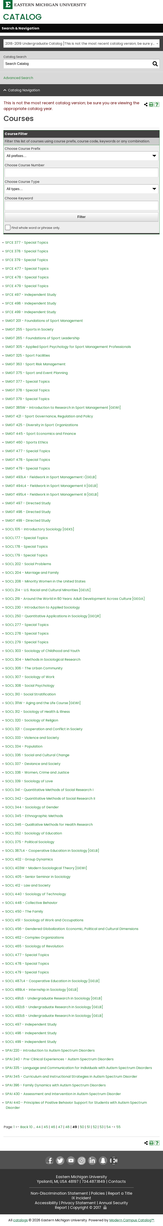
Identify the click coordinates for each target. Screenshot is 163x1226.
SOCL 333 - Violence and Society (32, 737)
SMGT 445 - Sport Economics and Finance (40, 433)
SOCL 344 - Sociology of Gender (32, 807)
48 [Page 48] (67, 1127)
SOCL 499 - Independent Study (30, 1041)
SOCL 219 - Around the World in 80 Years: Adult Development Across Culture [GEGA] (75, 598)
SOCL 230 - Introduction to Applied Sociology (42, 607)
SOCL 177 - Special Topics (26, 537)
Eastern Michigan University (81, 1176)
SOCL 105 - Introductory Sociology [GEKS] (39, 529)
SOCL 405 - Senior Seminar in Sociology (37, 876)
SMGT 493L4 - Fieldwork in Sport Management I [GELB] (50, 477)
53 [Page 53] (102, 1127)
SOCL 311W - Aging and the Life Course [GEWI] (43, 703)
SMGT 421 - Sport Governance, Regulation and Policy (49, 416)
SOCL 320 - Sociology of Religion (31, 720)
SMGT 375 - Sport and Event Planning (36, 372)
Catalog (22, 16)
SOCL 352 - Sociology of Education (33, 833)
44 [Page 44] (38, 1127)
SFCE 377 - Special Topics (26, 242)
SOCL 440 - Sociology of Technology (35, 894)
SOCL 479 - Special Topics (27, 972)
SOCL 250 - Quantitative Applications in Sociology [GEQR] (53, 616)
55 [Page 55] (118, 1127)
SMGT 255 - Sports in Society (29, 329)
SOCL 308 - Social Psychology (29, 685)
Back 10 (26, 1127)
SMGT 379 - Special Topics (27, 398)
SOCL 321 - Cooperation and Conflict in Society (44, 729)
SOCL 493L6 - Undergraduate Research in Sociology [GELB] (54, 1015)
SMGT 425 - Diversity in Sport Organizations (41, 425)
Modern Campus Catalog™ (131, 1220)
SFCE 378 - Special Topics (26, 251)
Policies (98, 1193)
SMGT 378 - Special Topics (27, 390)
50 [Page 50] (82, 1127)
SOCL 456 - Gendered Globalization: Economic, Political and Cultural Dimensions (71, 928)
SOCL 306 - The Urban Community (34, 668)
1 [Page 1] (14, 1127)
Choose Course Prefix (22, 148)
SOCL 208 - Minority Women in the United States (45, 581)
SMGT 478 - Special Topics (27, 459)
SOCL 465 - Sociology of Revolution (34, 946)
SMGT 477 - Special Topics (27, 451)
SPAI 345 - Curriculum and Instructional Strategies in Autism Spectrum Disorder (71, 1076)
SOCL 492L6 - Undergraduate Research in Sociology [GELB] (54, 1007)
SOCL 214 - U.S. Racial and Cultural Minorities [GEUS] (48, 590)
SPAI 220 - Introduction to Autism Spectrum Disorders (50, 1050)
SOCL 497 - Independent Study (31, 1024)
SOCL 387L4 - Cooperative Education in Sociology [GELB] (52, 850)
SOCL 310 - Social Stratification (30, 694)
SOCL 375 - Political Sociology (29, 842)
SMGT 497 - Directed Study (28, 503)
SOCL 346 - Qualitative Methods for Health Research (49, 824)
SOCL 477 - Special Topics (27, 954)
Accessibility (46, 1202)
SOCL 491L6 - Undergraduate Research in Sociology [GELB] (53, 998)
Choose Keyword (19, 198)
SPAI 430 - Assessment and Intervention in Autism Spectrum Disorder (63, 1093)
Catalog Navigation (24, 90)
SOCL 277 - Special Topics (27, 624)
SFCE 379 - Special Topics (26, 259)
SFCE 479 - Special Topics (26, 286)
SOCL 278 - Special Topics (27, 633)
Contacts (117, 1181)
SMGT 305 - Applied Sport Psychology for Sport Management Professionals (68, 346)
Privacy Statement (78, 1202)
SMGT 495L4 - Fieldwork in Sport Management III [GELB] (51, 494)
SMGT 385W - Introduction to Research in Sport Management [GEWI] (63, 407)
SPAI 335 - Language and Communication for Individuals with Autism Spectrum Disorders (78, 1067)
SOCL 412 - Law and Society (28, 885)
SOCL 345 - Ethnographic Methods (34, 815)
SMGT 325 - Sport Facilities (27, 355)
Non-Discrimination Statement (59, 1193)
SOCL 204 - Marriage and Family (32, 572)
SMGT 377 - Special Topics (27, 381)
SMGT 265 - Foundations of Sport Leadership (42, 338)
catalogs (20, 1220)
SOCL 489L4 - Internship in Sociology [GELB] (41, 989)
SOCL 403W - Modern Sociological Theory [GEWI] (46, 868)
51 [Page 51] (88, 1127)
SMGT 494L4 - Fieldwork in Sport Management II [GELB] (51, 485)
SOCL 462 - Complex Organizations (34, 937)
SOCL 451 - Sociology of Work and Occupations (44, 920)
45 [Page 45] (46, 1127)
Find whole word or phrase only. (36, 228)
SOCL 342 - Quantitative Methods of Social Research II (50, 798)
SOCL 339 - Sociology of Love (29, 781)
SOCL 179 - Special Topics (26, 555)
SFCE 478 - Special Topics (27, 277)
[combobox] (81, 43)
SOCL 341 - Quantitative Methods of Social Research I (49, 789)
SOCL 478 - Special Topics (27, 963)
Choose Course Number (25, 165)
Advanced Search (18, 77)
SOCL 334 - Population (23, 746)
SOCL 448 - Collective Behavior (31, 902)
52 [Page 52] (95, 1127)
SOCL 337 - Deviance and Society (32, 763)
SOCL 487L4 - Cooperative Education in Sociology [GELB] (52, 981)
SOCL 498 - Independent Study (31, 1033)
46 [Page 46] (53, 1127)
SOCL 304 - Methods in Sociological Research (42, 659)
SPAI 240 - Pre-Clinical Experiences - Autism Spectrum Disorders (59, 1059)
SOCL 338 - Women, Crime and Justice (37, 772)
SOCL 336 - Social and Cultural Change (37, 755)
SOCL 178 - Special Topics (26, 546)
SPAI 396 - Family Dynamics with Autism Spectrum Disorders (55, 1085)
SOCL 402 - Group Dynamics (29, 859)
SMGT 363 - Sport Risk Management (35, 364)
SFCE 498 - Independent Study (30, 303)
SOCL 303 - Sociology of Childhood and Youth (42, 650)
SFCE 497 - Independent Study (30, 294)
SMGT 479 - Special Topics (27, 468)
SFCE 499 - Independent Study (30, 312)
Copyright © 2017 (85, 1207)
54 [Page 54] (108, 1127)
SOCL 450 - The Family (24, 911)
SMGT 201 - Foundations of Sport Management (44, 320)
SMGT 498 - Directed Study (28, 511)
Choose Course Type (22, 181)
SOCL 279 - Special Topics (26, 642)
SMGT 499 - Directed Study (28, 520)
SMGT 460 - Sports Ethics (26, 442)
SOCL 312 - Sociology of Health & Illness (37, 711)
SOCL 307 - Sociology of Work (30, 676)
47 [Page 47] (60, 1127)
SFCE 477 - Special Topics (27, 268)
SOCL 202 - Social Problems (28, 564)
